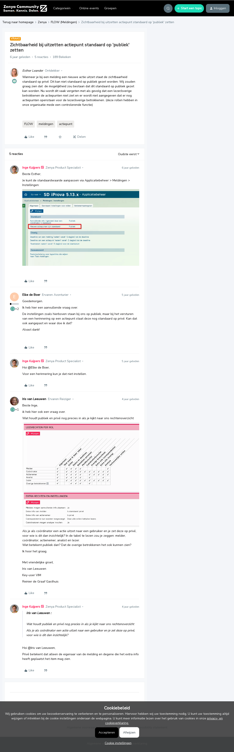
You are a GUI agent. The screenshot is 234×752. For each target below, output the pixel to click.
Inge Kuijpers (31, 168)
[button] (189, 8)
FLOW (28, 124)
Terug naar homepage (18, 22)
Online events (89, 8)
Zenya (42, 22)
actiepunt (65, 124)
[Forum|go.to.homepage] (25, 8)
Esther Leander (32, 71)
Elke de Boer (31, 295)
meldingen (46, 124)
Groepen (110, 8)
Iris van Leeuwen (34, 399)
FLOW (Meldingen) (64, 22)
